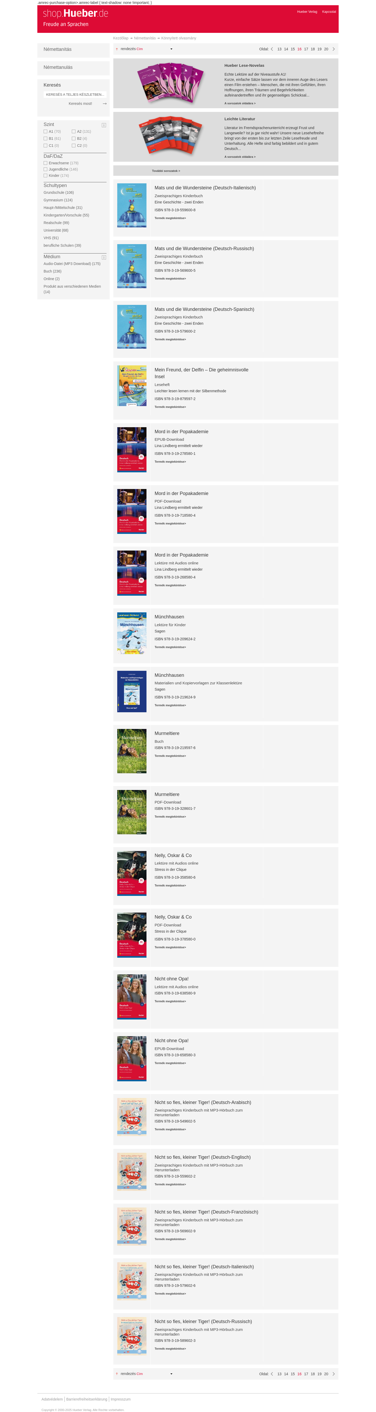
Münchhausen (169, 616)
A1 (55, 131)
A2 (84, 131)
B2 (82, 138)
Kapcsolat (329, 12)
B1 (55, 138)
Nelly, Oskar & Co (173, 855)
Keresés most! (80, 103)
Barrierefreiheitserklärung (86, 1399)
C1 (54, 145)
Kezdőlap (120, 38)
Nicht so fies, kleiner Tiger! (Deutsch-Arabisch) (203, 1102)
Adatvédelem (52, 1399)
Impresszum (121, 1399)
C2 (83, 145)
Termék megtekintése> (170, 218)
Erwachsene (64, 163)
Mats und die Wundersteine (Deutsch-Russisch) (204, 248)
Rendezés (128, 49)
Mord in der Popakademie (181, 431)
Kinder (59, 175)
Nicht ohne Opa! (172, 978)
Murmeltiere (167, 733)
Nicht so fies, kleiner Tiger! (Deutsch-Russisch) (203, 1321)
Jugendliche (64, 169)
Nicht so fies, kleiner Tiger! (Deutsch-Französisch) (206, 1212)
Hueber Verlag (307, 12)
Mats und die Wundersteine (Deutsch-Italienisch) (205, 187)
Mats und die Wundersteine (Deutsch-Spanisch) (204, 309)
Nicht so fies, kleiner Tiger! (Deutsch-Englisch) (203, 1157)
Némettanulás (58, 67)
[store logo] (75, 17)
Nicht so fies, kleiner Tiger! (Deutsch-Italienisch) (204, 1266)
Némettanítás (145, 38)
